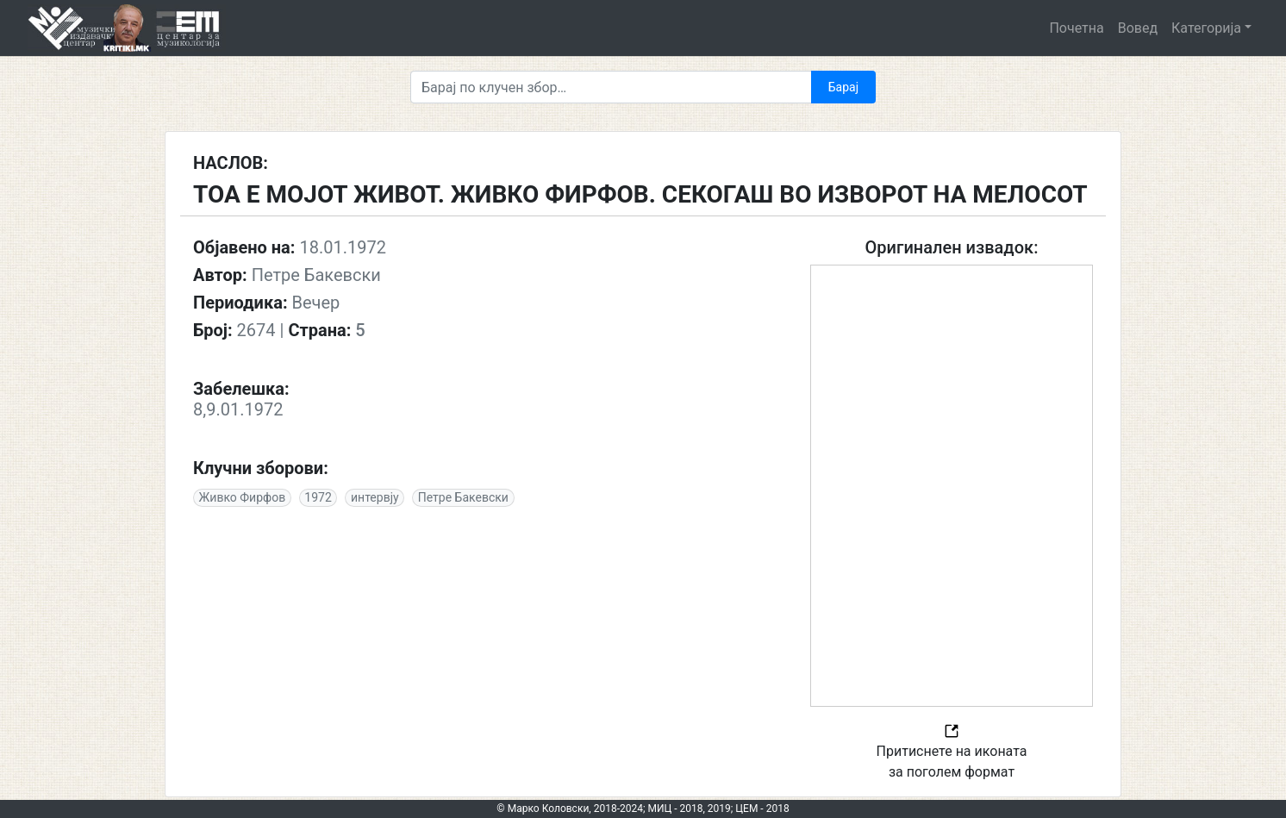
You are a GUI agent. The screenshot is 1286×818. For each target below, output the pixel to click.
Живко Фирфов (242, 497)
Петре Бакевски (463, 497)
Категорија (1206, 28)
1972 (317, 497)
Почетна (1076, 28)
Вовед (1138, 28)
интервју (375, 497)
